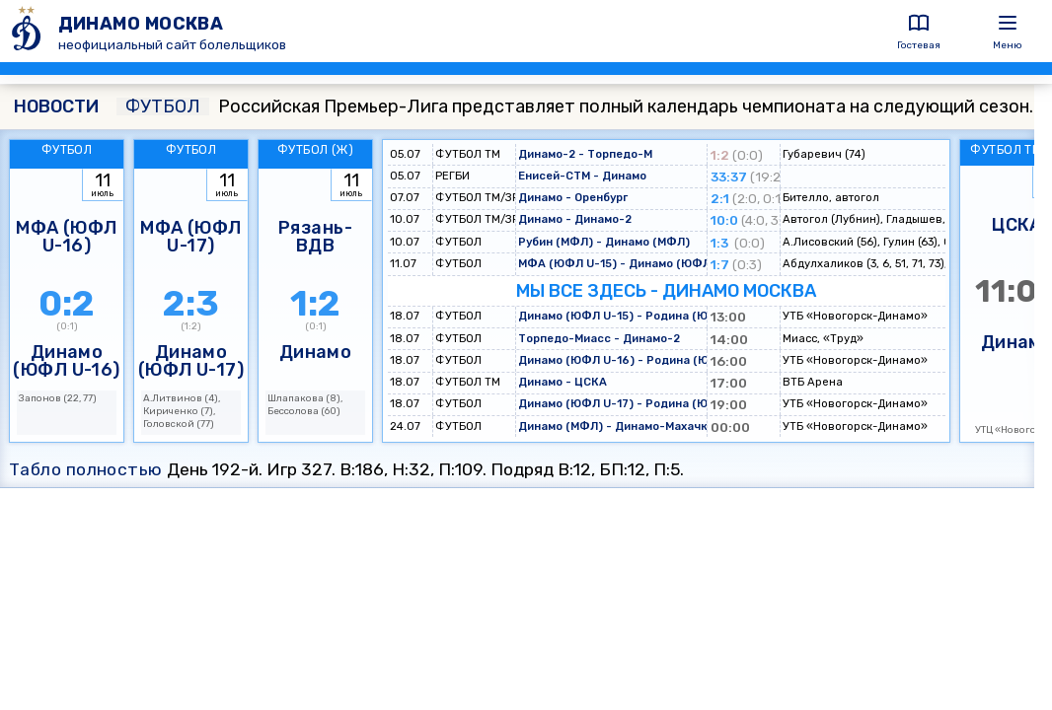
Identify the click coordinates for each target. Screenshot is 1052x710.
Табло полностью (86, 469)
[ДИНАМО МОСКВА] (29, 31)
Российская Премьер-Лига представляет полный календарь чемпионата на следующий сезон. (574, 106)
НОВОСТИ (56, 106)
